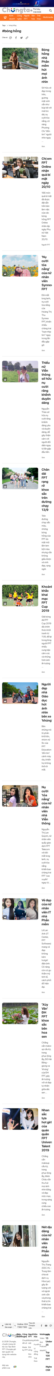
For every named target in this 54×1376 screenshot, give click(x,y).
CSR (48, 1370)
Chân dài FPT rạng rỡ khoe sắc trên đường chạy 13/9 (46, 489)
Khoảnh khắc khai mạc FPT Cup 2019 (47, 599)
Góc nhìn (30, 1355)
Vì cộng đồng (36, 1351)
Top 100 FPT (48, 1355)
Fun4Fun (37, 1344)
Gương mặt (31, 1341)
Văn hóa (33, 17)
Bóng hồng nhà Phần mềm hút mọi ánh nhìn (45, 66)
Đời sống (30, 1348)
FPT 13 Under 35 (49, 1340)
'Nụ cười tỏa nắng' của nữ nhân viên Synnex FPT (47, 273)
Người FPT (26, 17)
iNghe (49, 1366)
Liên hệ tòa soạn (7, 1325)
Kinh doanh (12, 17)
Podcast (43, 1346)
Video (42, 1338)
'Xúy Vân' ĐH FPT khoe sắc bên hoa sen (45, 1020)
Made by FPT (25, 1348)
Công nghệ (19, 17)
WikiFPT (43, 1350)
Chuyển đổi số (25, 1341)
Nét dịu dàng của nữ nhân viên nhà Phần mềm (47, 1241)
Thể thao (39, 17)
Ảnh (43, 146)
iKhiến (36, 1340)
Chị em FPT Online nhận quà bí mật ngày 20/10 (47, 173)
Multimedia (43, 1334)
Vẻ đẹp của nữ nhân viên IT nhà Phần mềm (46, 912)
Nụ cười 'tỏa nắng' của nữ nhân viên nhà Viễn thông (46, 805)
